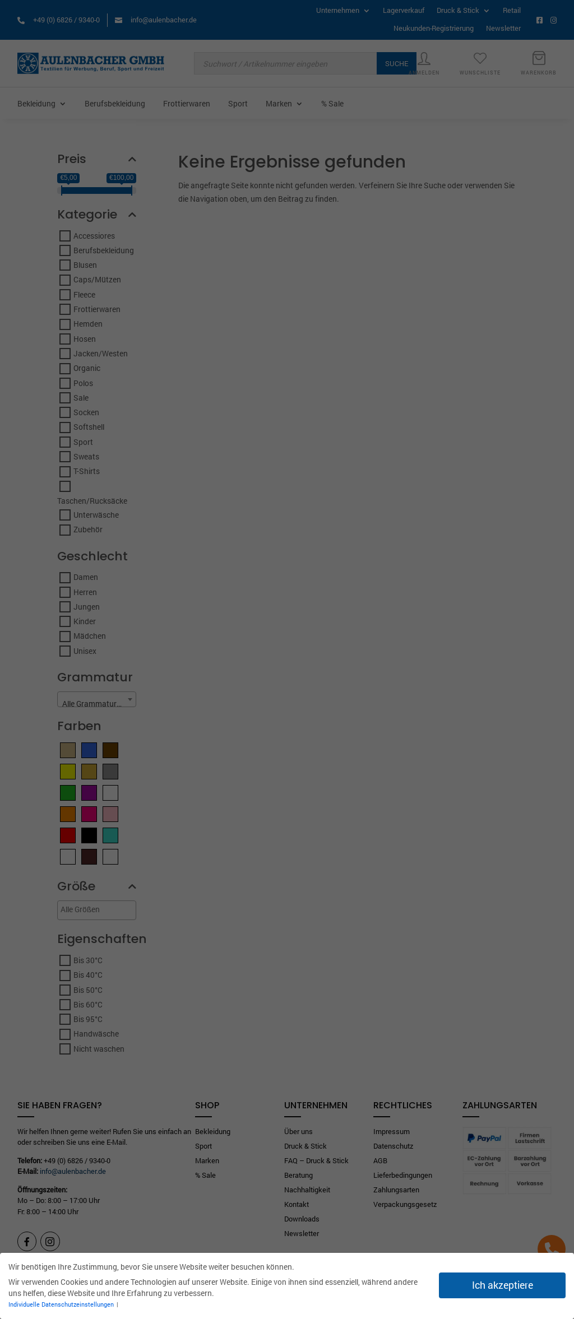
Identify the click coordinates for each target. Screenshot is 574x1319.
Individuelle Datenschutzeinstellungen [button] (61, 1304)
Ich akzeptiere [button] (502, 1285)
